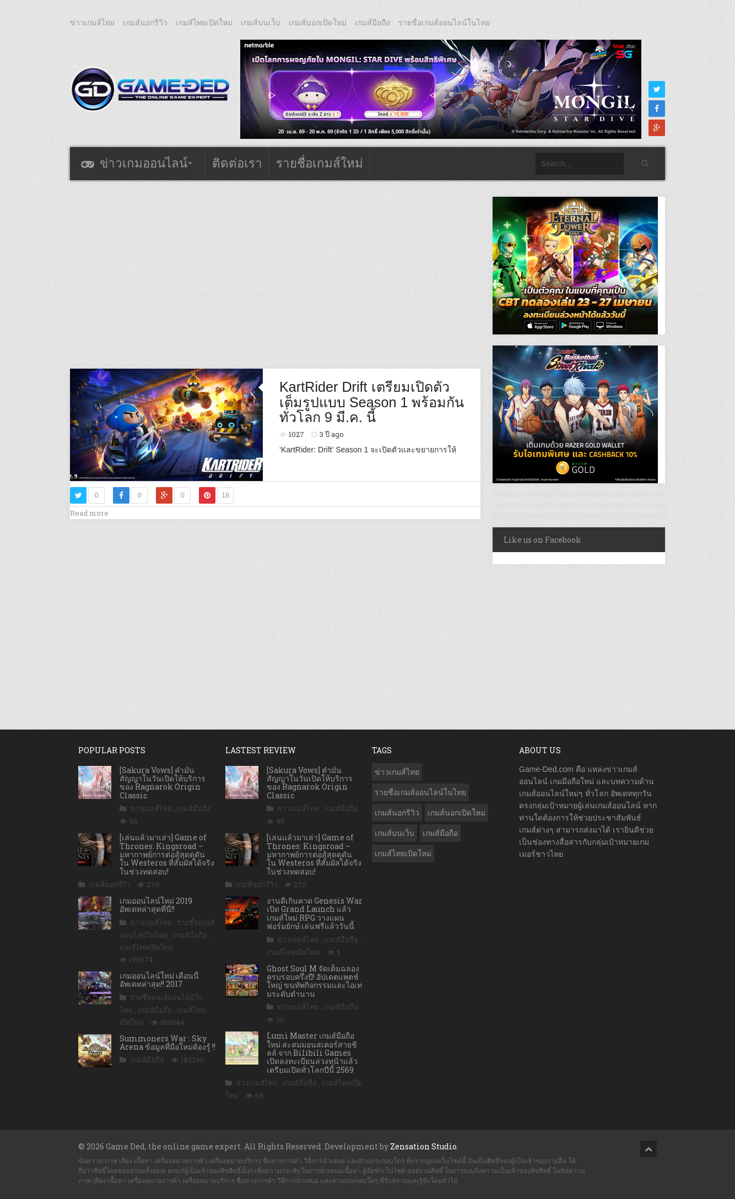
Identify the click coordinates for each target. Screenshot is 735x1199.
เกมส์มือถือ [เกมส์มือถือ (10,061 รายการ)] (440, 833)
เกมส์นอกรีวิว (145, 22)
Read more (89, 513)
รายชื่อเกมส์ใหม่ (319, 163)
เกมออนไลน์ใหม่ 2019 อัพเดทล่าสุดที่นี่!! (156, 904)
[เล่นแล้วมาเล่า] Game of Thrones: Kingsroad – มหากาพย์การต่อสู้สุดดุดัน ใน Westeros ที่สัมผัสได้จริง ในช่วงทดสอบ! (167, 854)
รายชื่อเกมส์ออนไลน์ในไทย (444, 22)
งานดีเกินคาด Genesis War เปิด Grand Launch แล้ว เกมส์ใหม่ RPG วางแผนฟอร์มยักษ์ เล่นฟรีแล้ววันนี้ (315, 913)
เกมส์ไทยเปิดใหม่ (204, 22)
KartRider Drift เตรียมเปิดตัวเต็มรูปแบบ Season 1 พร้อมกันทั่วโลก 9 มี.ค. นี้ (371, 402)
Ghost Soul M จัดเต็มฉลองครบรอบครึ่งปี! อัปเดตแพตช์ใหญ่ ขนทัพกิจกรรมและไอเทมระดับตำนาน (314, 981)
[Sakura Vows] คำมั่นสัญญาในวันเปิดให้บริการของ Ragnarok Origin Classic (163, 783)
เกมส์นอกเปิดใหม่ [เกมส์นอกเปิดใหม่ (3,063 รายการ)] (456, 812)
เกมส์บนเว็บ (260, 22)
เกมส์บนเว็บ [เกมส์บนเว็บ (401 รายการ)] (394, 833)
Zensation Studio (423, 1146)
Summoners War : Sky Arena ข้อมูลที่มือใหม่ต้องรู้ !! (167, 1042)
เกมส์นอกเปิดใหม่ (318, 22)
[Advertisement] (275, 274)
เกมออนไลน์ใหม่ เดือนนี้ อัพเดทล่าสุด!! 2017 (159, 979)
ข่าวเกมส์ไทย (92, 22)
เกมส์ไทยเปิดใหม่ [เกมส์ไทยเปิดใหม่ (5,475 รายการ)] (403, 853)
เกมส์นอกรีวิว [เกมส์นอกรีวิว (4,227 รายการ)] (397, 812)
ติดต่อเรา (237, 163)
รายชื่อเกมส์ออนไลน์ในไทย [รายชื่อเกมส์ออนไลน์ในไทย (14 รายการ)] (420, 792)
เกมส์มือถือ (372, 22)
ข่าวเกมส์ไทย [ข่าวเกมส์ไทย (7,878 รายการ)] (397, 772)
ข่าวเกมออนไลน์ (143, 163)
